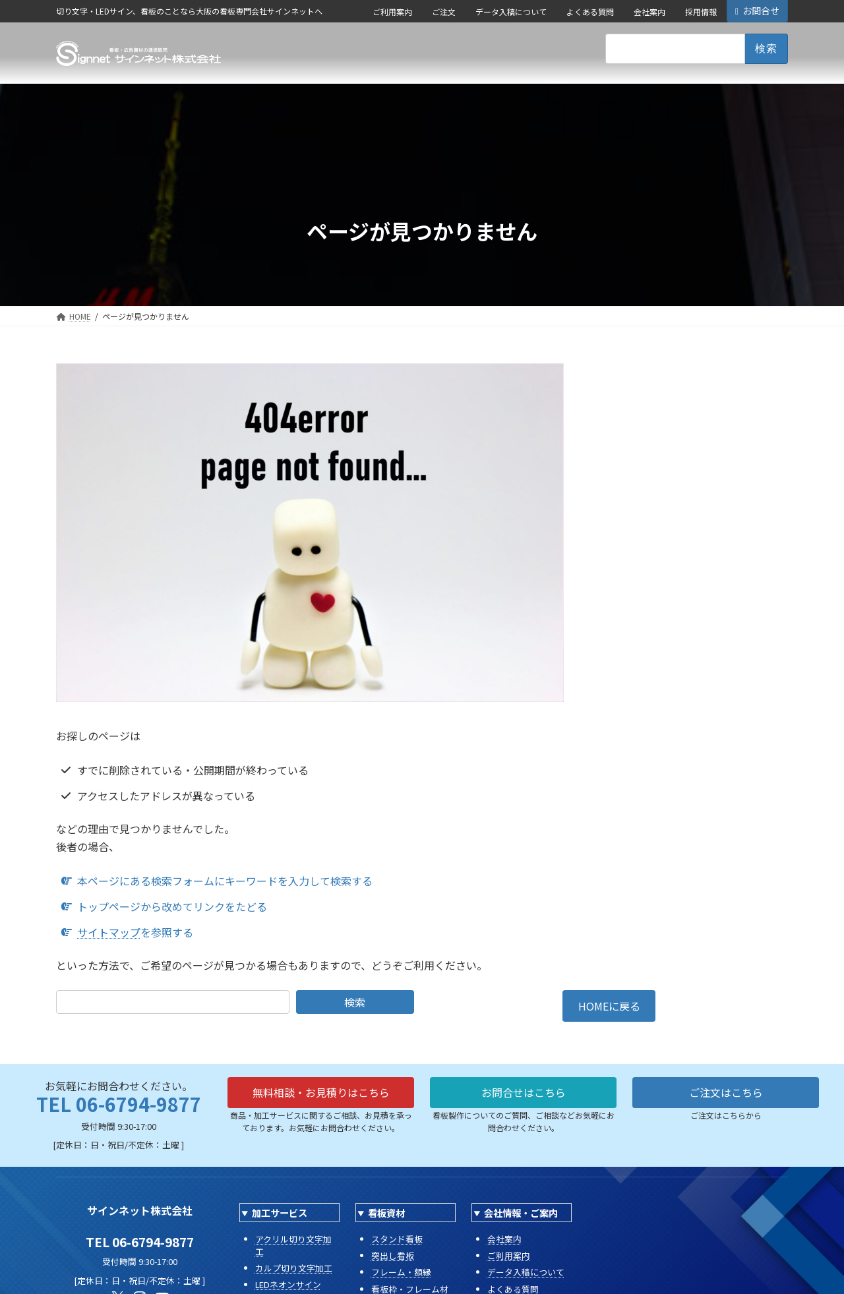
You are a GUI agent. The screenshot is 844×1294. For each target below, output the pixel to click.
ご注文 (444, 11)
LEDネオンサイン (288, 1284)
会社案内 (649, 11)
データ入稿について (511, 11)
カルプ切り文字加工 (293, 1268)
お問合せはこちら (523, 1092)
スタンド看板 (397, 1239)
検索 (354, 1002)
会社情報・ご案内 (521, 1213)
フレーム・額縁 (401, 1272)
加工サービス (279, 1213)
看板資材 (386, 1213)
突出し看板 (392, 1255)
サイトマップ (108, 932)
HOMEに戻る (609, 1006)
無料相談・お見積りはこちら (321, 1092)
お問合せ (757, 10)
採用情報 (701, 11)
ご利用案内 (392, 11)
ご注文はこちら (726, 1092)
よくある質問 (590, 11)
